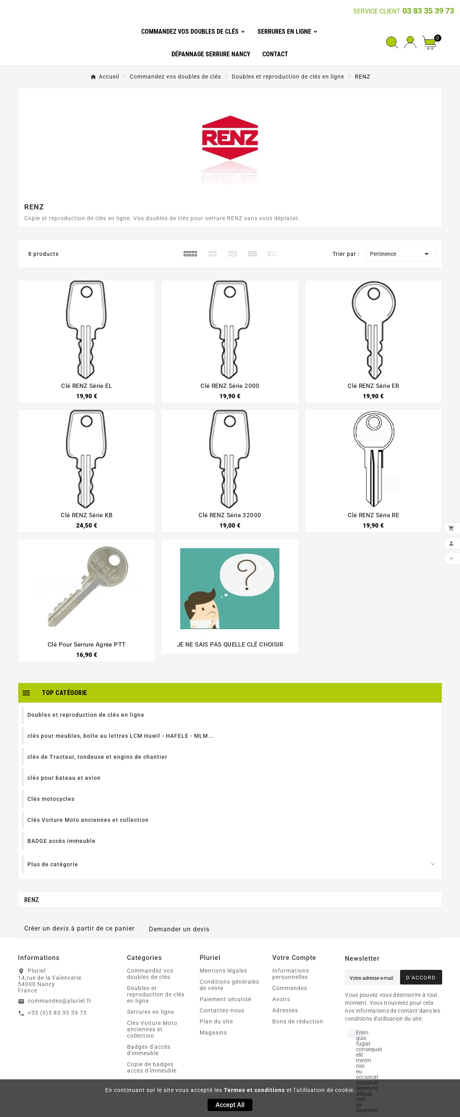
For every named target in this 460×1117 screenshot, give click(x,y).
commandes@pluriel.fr (60, 1001)
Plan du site (216, 1021)
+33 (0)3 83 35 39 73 (57, 1013)
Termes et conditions (254, 1090)
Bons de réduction (297, 1021)
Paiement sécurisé (225, 999)
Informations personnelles (290, 973)
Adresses (285, 1010)
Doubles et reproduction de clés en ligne (156, 994)
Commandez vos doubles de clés (150, 973)
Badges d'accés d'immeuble (149, 1050)
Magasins (213, 1032)
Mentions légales (223, 970)
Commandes (289, 988)
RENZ (31, 900)
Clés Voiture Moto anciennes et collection (152, 1029)
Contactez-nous (222, 1010)
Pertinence (400, 254)
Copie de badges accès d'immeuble (152, 1067)
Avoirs (281, 999)
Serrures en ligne (150, 1012)
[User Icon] (410, 42)
